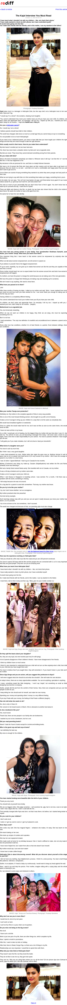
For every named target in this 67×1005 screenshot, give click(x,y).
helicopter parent (13, 125)
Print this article (61, 9)
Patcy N (33, 1003)
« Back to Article (6, 9)
